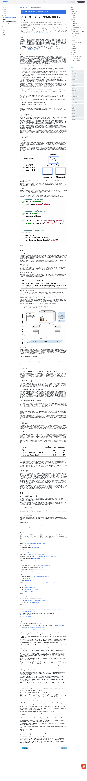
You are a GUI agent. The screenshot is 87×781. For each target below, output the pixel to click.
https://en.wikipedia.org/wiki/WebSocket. (35, 627)
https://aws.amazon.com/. (36, 547)
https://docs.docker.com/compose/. (36, 571)
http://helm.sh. (28, 580)
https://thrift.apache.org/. (32, 552)
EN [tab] (69, 1)
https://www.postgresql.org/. (33, 602)
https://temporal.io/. (30, 618)
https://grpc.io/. (27, 578)
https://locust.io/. (28, 596)
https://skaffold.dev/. (30, 616)
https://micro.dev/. (42, 598)
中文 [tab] (73, 1)
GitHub (81, 1)
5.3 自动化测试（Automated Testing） (78, 39)
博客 (21, 7)
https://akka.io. (27, 545)
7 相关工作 (73, 52)
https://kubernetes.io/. (32, 593)
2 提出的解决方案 (75, 11)
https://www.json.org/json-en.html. (31, 589)
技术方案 (25, 7)
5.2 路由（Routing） (76, 37)
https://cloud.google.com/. (33, 574)
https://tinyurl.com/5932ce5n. (59, 625)
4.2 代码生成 (74, 23)
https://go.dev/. (38, 623)
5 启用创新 (73, 29)
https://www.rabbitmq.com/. (33, 606)
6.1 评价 (73, 50)
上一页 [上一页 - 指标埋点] (25, 748)
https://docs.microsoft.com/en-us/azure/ (40, 556)
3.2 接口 (73, 17)
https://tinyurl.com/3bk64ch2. (38, 558)
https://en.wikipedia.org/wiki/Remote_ (43, 609)
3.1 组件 (73, 15)
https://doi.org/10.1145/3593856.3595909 (39, 32)
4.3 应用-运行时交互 (76, 25)
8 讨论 (72, 54)
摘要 (72, 7)
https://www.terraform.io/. (32, 621)
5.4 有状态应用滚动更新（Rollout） (77, 43)
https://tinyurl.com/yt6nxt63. (26, 614)
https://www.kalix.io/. (29, 591)
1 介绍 (72, 9)
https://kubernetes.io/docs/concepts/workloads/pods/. (36, 600)
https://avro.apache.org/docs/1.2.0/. (34, 549)
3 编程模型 (73, 13)
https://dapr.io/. (41, 567)
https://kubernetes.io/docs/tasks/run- (41, 582)
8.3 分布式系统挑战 (76, 60)
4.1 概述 (73, 21)
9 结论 (72, 64)
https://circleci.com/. (45, 565)
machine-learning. (52, 556)
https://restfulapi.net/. (30, 611)
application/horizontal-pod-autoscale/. (57, 582)
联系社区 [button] (38, 1)
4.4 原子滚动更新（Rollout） (78, 27)
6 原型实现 (73, 48)
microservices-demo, (51, 629)
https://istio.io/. (27, 585)
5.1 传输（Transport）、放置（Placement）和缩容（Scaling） (78, 33)
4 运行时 (73, 19)
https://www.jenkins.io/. (30, 587)
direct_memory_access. (56, 609)
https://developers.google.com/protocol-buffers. (39, 604)
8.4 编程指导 (74, 62)
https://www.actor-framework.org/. (40, 560)
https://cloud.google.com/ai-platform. (41, 576)
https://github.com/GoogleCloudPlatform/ (38, 629)
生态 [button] (51, 1)
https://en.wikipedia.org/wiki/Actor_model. (36, 543)
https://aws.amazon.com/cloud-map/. (36, 554)
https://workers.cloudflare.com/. (37, 563)
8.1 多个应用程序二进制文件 (78, 56)
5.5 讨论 (73, 46)
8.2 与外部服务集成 (76, 58)
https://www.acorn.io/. (29, 541)
